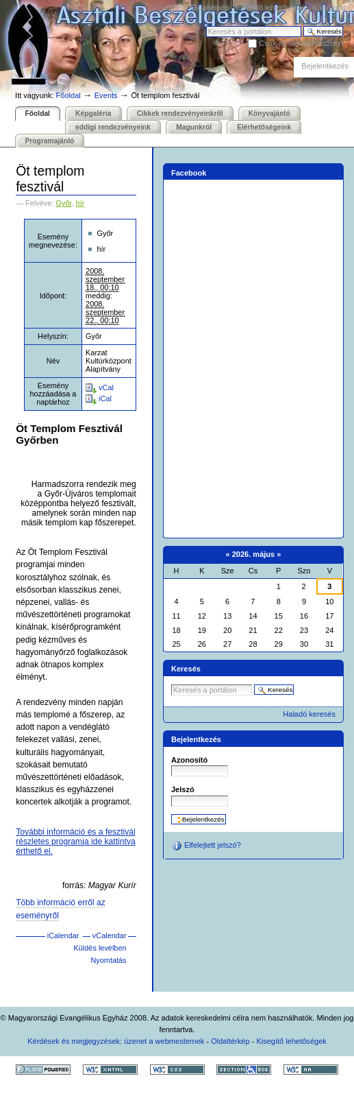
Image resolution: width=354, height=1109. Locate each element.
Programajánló (50, 141)
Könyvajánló (269, 113)
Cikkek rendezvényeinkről (180, 113)
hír (79, 203)
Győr (63, 203)
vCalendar (109, 935)
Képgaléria (93, 113)
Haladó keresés (309, 714)
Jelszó (182, 789)
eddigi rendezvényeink (113, 127)
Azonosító (189, 760)
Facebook (189, 173)
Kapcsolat (328, 7)
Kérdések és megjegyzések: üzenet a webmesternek (115, 1041)
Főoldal (68, 95)
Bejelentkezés (325, 66)
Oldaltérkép (209, 7)
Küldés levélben (100, 948)
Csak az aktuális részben (301, 43)
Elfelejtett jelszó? (206, 845)
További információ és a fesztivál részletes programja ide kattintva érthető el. (76, 841)
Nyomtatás (108, 960)
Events (106, 95)
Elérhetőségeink (264, 127)
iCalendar (63, 935)
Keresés (205, 25)
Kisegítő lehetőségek (270, 7)
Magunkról (194, 127)
